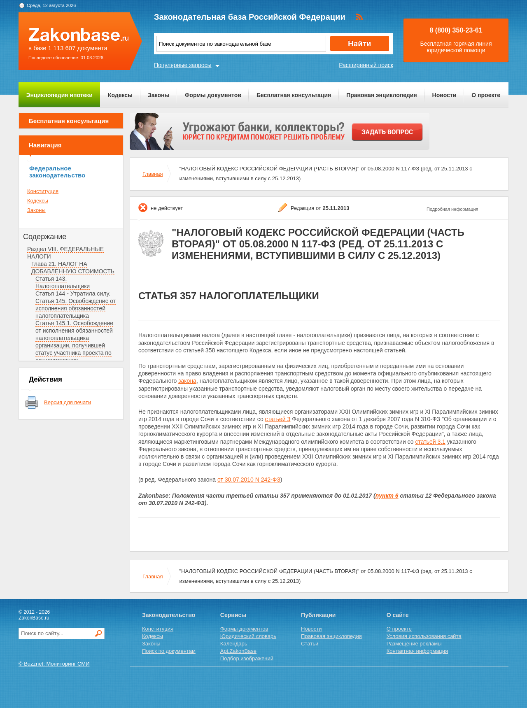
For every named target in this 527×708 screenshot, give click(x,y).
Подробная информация (452, 209)
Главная (152, 174)
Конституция (42, 191)
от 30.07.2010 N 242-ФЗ (248, 479)
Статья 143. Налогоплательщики (62, 282)
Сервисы (233, 615)
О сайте (398, 615)
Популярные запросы (183, 65)
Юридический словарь (248, 636)
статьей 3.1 (430, 441)
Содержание (44, 237)
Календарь (233, 643)
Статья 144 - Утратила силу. (72, 293)
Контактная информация (417, 651)
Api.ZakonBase (238, 651)
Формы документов (212, 95)
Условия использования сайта (424, 636)
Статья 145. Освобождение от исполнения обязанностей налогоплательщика (75, 308)
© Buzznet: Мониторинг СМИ (54, 664)
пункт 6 (387, 495)
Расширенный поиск (366, 65)
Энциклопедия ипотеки (59, 95)
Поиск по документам (169, 651)
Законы (158, 95)
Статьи (309, 643)
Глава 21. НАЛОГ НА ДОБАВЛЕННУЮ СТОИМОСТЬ (72, 268)
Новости (444, 95)
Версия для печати (67, 402)
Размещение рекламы (414, 643)
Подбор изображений (246, 658)
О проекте (485, 95)
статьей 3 (278, 419)
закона (187, 380)
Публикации (318, 615)
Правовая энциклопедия (381, 95)
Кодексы (120, 95)
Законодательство (168, 615)
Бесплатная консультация (294, 95)
